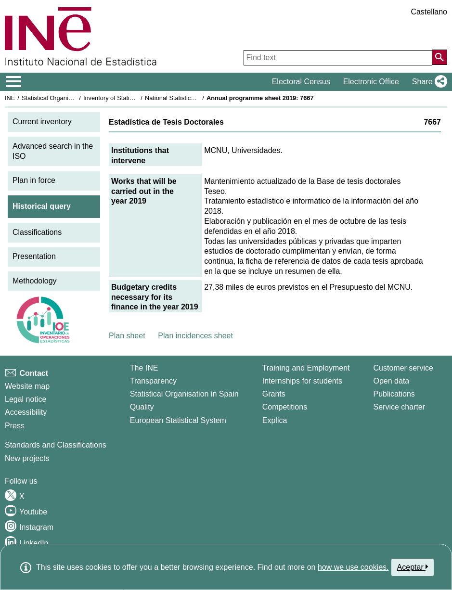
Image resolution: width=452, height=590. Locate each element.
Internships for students (302, 381)
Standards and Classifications (55, 445)
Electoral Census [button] (301, 81)
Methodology (35, 281)
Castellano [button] (429, 12)
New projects (27, 458)
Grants (273, 394)
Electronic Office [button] (371, 81)
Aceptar (412, 567)
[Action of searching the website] (439, 57)
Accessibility (26, 412)
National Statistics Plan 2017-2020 (192, 98)
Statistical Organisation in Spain (65, 98)
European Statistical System (178, 420)
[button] (427, 81)
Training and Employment (306, 368)
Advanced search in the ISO (53, 151)
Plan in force (34, 180)
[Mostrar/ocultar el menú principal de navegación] (14, 81)
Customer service (403, 368)
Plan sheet (127, 336)
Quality (142, 407)
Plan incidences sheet (195, 336)
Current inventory (42, 121)
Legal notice (25, 399)
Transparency (153, 381)
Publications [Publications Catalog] (394, 394)
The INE (144, 368)
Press (15, 426)
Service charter (400, 407)
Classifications (37, 232)
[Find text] (338, 57)
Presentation (34, 256)
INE (10, 98)
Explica (274, 420)
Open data (392, 381)
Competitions (284, 407)
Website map (27, 386)
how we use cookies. (353, 567)
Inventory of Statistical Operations (129, 98)
